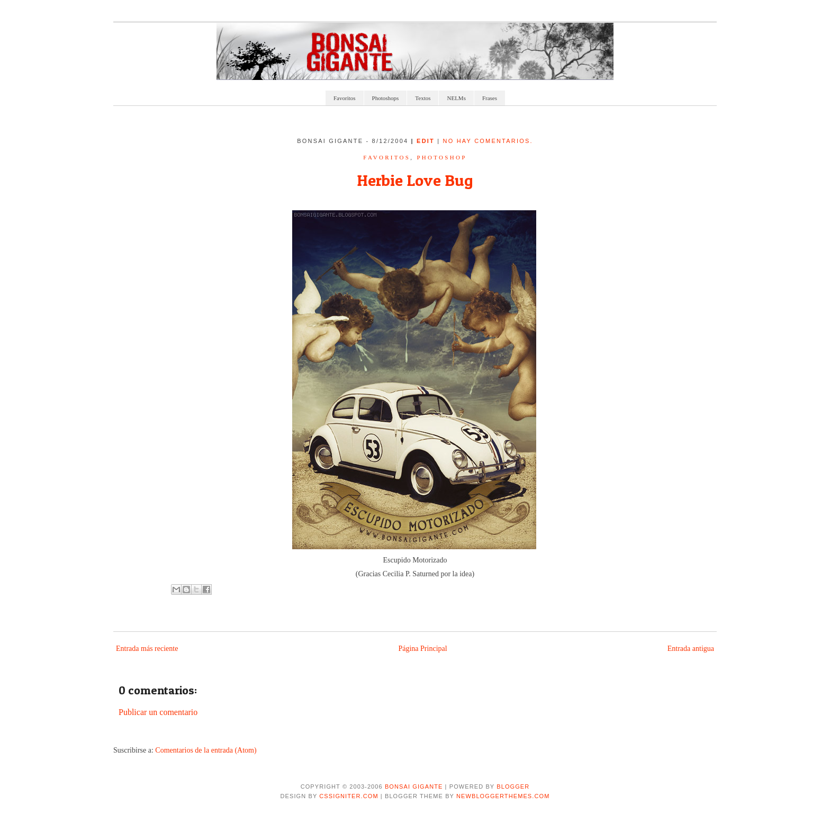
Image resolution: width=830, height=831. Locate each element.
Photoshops (385, 98)
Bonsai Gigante (414, 786)
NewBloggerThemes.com (502, 796)
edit (427, 141)
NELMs (456, 98)
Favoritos (344, 98)
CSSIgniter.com (348, 796)
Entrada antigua (690, 649)
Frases (489, 98)
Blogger (513, 786)
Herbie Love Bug (415, 180)
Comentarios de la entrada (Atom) (205, 750)
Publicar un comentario (158, 712)
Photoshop (441, 157)
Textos (422, 98)
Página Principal (422, 649)
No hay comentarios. (488, 141)
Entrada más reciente (147, 649)
